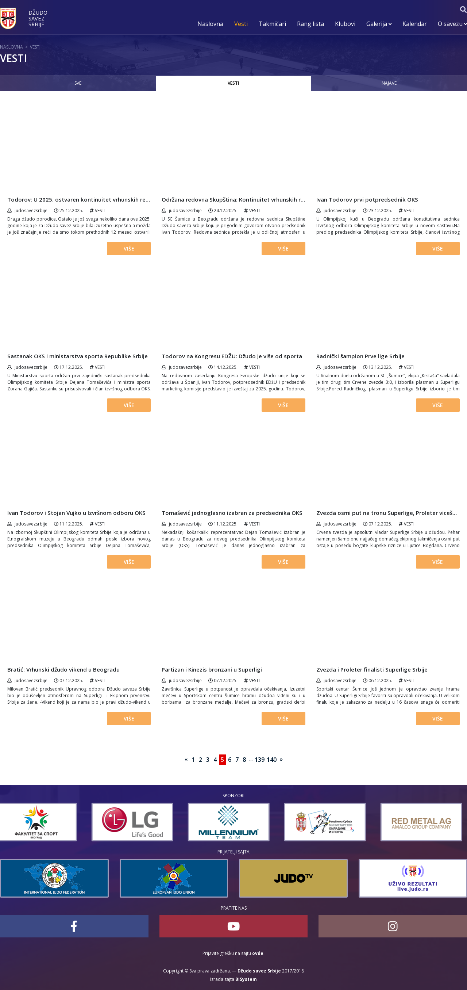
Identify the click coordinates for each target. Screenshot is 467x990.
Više (129, 248)
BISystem (246, 979)
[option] (41, 822)
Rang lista (310, 24)
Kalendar (414, 24)
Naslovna (210, 24)
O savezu (452, 24)
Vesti (241, 24)
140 (272, 760)
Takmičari (272, 24)
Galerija (378, 24)
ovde (257, 953)
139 (260, 760)
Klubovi (345, 24)
